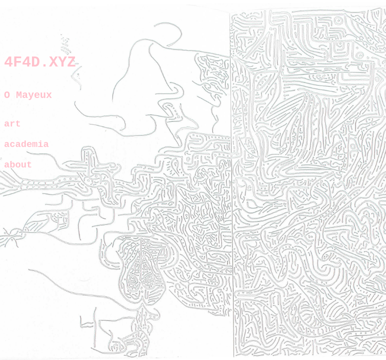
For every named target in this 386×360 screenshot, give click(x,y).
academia (26, 152)
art (12, 130)
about (18, 174)
